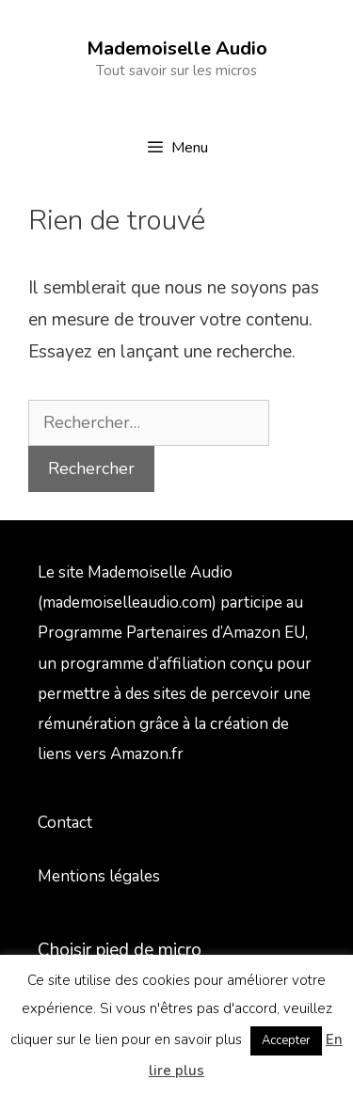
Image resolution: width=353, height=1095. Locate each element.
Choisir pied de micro (119, 950)
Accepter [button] (286, 1040)
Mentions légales (99, 876)
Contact (65, 822)
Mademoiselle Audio (177, 48)
